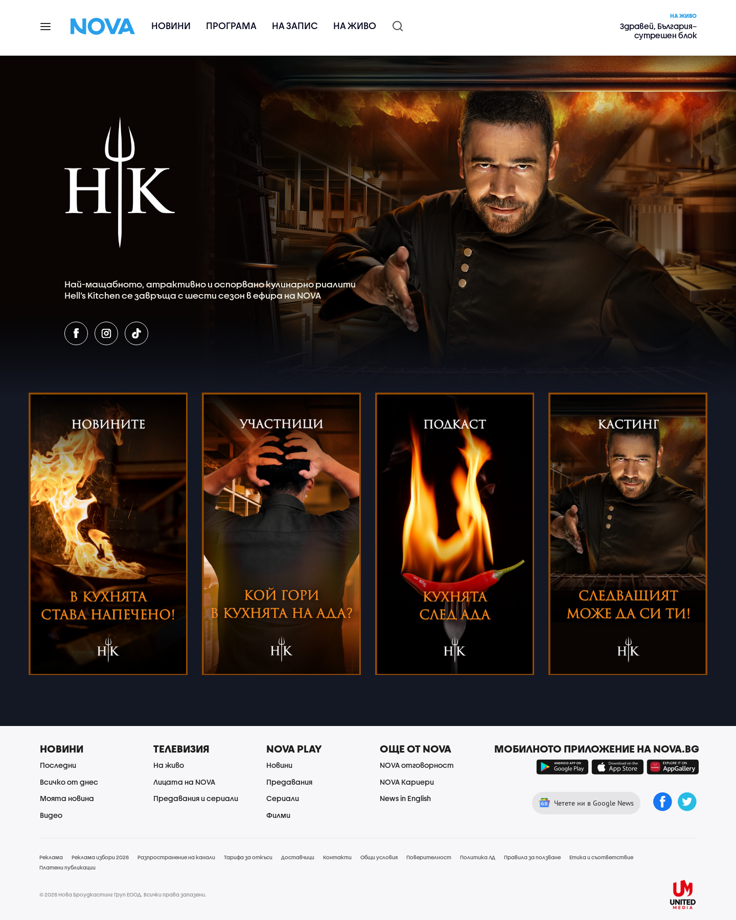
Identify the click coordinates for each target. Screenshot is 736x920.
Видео (51, 815)
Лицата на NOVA (184, 782)
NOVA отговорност (417, 765)
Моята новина (67, 798)
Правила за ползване (532, 857)
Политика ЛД (477, 857)
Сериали (282, 798)
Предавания (289, 782)
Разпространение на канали (176, 857)
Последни (58, 765)
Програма (231, 25)
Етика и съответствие (601, 857)
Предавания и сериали (195, 798)
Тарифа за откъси (248, 857)
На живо (354, 25)
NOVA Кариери (407, 782)
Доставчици (297, 857)
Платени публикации (67, 867)
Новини (171, 25)
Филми (278, 815)
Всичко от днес (69, 782)
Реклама (51, 857)
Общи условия (379, 857)
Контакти (337, 857)
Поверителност (428, 857)
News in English (405, 798)
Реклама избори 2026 (100, 857)
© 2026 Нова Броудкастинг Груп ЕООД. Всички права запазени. (122, 894)
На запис (295, 25)
